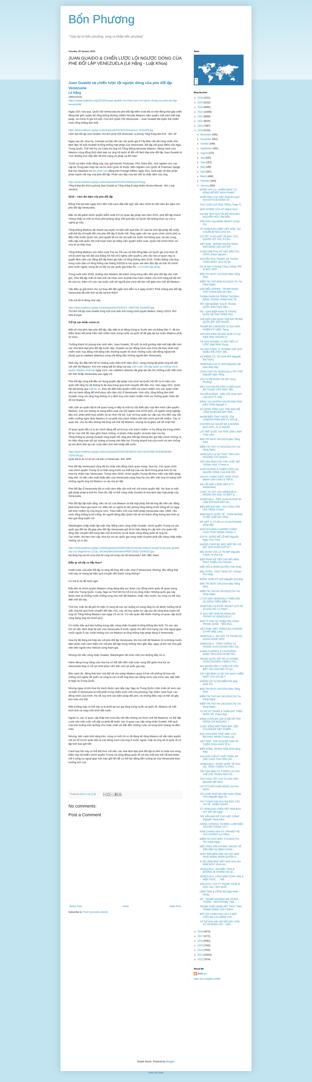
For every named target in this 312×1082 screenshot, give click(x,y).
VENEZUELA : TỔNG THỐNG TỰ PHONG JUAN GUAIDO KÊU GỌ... (220, 645)
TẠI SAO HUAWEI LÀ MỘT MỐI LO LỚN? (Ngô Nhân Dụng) (219, 343)
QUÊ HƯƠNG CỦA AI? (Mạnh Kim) (218, 209)
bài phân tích (100, 170)
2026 (201, 97)
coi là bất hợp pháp (148, 266)
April (203, 171)
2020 (201, 125)
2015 (201, 945)
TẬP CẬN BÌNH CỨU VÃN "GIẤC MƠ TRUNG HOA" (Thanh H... (220, 463)
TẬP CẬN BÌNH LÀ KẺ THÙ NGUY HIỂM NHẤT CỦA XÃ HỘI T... (221, 675)
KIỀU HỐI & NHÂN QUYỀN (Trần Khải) (220, 566)
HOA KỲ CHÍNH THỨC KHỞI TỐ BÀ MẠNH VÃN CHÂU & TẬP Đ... (219, 478)
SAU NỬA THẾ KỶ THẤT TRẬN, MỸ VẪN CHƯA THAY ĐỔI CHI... (219, 758)
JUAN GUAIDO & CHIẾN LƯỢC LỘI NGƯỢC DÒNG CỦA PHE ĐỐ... (219, 470)
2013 (201, 954)
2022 (201, 116)
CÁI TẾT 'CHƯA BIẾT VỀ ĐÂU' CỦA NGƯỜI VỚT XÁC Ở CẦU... (219, 238)
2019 (201, 130)
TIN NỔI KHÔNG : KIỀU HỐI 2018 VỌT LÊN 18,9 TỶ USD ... (221, 395)
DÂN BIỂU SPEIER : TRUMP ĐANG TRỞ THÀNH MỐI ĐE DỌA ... (219, 290)
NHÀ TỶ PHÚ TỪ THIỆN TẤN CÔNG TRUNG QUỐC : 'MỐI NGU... (219, 622)
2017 (201, 936)
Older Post (175, 906)
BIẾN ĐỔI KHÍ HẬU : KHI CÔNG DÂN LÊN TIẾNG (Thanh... (220, 508)
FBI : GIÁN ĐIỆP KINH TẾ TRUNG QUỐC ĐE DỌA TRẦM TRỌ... (218, 313)
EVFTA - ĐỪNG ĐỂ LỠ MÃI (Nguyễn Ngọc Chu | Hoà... (219, 538)
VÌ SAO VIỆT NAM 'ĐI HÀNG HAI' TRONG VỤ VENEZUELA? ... (218, 615)
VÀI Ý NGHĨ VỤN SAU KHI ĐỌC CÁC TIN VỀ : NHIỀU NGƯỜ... (220, 803)
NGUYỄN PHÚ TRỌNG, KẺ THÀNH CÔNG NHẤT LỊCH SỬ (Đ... (219, 260)
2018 (201, 931)
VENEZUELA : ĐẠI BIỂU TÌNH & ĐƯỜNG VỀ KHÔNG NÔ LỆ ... (217, 870)
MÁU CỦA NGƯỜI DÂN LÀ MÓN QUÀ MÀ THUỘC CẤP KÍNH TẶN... (220, 388)
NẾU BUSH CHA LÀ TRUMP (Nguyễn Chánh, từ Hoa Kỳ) (220, 553)
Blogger (170, 1061)
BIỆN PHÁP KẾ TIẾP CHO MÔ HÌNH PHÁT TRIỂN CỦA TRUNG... (219, 561)
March (204, 176)
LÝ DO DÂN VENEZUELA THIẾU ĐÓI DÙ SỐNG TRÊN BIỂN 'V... (220, 600)
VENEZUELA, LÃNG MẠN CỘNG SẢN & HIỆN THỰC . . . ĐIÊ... (221, 878)
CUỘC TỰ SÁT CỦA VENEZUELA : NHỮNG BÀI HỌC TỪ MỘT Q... (219, 493)
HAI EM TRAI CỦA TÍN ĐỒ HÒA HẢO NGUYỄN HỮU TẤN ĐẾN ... (220, 215)
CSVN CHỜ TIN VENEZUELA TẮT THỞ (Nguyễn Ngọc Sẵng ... (221, 373)
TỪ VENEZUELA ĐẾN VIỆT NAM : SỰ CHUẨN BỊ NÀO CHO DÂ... (220, 230)
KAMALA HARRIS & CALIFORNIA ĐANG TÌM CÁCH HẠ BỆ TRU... (218, 652)
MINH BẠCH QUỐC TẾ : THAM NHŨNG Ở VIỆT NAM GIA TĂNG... (221, 516)
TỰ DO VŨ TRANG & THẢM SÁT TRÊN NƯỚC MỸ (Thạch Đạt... (221, 713)
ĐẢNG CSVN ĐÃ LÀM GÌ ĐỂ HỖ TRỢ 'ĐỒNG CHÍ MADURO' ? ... (220, 720)
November (206, 139)
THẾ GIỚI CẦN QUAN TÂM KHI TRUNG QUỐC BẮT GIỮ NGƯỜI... (221, 320)
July (202, 157)
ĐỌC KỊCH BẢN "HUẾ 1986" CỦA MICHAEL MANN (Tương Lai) (218, 735)
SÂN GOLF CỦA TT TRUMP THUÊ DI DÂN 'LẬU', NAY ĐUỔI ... (220, 885)
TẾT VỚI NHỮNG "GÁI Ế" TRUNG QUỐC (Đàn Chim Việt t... (218, 305)
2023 (201, 112)
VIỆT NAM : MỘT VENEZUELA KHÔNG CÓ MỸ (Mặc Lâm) (221, 630)
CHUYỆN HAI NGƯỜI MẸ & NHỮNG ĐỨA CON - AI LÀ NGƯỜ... (219, 425)
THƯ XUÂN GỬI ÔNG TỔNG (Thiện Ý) (220, 204)
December (206, 134)
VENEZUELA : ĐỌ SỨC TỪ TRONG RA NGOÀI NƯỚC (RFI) (221, 637)
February (205, 180)
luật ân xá (94, 388)
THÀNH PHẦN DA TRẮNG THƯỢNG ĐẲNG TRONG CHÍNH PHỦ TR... (219, 298)
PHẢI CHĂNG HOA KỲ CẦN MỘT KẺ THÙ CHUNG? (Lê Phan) (220, 833)
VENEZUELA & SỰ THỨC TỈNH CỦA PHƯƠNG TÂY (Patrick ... (219, 456)
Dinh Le (84, 794)
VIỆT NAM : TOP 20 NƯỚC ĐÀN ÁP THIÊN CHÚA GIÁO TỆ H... (219, 743)
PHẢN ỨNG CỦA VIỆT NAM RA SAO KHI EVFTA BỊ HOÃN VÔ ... (219, 198)
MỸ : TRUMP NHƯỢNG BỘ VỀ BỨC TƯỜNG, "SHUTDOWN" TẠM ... (219, 900)
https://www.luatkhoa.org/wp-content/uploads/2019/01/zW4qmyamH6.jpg (106, 182)
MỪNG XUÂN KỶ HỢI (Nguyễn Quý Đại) (221, 579)
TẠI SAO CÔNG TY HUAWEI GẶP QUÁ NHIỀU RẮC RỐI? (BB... (221, 350)
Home (126, 906)
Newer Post (75, 906)
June (203, 162)
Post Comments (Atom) (95, 912)
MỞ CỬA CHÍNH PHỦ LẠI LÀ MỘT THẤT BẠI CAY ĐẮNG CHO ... (218, 915)
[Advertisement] (156, 1020)
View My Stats (156, 1072)
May (203, 167)
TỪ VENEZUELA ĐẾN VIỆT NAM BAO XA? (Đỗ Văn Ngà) (220, 810)
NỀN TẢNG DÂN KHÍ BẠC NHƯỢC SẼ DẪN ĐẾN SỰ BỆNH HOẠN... (220, 848)
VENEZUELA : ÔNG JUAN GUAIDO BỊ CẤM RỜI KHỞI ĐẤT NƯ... (220, 500)
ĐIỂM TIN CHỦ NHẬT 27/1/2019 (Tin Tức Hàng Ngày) (219, 840)
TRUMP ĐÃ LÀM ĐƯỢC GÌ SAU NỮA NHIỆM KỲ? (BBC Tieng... (220, 328)
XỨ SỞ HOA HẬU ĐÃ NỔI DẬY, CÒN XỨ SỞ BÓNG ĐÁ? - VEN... (220, 923)
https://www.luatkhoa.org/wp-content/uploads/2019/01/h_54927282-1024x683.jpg (111, 307)
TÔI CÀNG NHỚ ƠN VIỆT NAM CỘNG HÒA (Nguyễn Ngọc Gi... (220, 795)
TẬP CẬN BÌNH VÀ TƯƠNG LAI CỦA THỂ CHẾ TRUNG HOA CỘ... (220, 773)
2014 (201, 950)
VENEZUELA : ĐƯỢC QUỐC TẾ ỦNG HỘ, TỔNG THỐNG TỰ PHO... (220, 765)
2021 (201, 121)
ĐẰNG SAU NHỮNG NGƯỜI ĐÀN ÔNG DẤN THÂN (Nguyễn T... (221, 403)
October (205, 143)
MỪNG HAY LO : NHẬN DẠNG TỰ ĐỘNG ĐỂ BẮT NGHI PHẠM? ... (218, 191)
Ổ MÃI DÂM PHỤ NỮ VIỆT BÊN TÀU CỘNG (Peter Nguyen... (219, 253)
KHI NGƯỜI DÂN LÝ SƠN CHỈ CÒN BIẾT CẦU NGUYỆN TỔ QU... (219, 667)
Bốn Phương (101, 19)
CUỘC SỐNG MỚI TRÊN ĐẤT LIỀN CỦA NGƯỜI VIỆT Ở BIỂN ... (219, 728)
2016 (201, 940)
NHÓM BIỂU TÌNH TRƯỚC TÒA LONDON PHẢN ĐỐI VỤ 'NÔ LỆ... (219, 418)
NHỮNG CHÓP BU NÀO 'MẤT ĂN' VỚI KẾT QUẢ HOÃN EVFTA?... (220, 546)
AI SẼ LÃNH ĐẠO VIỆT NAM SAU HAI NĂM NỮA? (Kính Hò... (220, 863)
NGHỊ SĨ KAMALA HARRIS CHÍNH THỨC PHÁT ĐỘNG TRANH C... (219, 530)
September (206, 148)
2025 (201, 102)
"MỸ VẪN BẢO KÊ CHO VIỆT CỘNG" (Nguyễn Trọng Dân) (220, 818)
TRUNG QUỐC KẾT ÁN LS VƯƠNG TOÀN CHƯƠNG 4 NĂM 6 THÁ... (219, 660)
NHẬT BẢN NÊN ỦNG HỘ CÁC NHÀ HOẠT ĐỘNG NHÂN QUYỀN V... (219, 855)
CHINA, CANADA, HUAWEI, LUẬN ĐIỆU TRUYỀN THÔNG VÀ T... (221, 825)
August (204, 153)
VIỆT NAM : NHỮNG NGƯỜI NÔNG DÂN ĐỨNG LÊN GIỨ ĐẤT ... (219, 245)
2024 (201, 107)
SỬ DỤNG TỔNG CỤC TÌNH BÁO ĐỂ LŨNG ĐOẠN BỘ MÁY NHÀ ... (220, 410)
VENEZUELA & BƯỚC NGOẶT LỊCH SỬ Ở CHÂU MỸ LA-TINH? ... (221, 607)
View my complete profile (207, 978)
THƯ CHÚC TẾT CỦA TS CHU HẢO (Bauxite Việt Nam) (219, 780)
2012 (201, 959)
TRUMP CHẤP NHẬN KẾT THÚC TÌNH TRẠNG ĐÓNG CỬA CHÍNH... (221, 908)
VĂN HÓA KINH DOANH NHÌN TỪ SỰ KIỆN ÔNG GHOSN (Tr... (220, 335)
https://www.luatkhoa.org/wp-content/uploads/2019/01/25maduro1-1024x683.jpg (110, 130)
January (205, 185)
